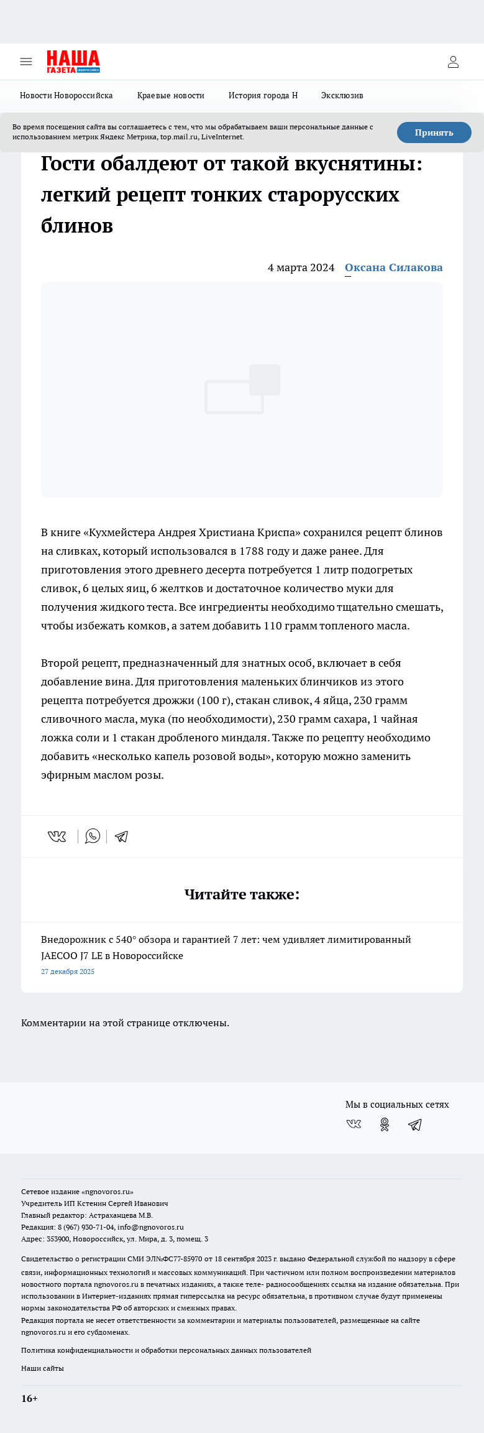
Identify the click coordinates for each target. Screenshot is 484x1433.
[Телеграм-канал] (415, 1124)
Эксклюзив (342, 95)
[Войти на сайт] (453, 61)
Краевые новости (171, 95)
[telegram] (125, 836)
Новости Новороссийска (67, 95)
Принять (434, 132)
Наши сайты (42, 1368)
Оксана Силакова (394, 267)
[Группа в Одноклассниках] (384, 1124)
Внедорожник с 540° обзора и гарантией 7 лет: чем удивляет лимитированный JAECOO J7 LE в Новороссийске (242, 956)
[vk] (58, 836)
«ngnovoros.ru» (107, 1191)
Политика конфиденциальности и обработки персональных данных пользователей (166, 1350)
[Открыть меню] (26, 61)
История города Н (263, 95)
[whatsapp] (92, 836)
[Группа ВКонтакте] (353, 1124)
